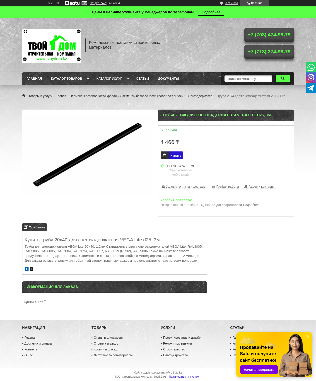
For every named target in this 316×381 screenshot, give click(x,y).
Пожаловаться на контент (185, 376)
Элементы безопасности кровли (93, 96)
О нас (28, 355)
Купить (176, 155)
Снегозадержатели (200, 96)
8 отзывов (231, 3)
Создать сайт (98, 3)
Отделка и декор (106, 343)
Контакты (31, 349)
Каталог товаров (66, 78)
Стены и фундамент (108, 337)
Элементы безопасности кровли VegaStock (151, 96)
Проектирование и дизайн (182, 337)
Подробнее (211, 12)
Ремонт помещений (177, 343)
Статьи (142, 78)
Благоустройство (175, 355)
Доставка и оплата (38, 343)
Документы (168, 78)
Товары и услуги (41, 96)
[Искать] (283, 78)
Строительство (174, 349)
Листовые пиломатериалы (113, 355)
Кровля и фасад (105, 349)
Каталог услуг (109, 78)
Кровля (61, 96)
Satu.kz (177, 372)
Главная (34, 78)
